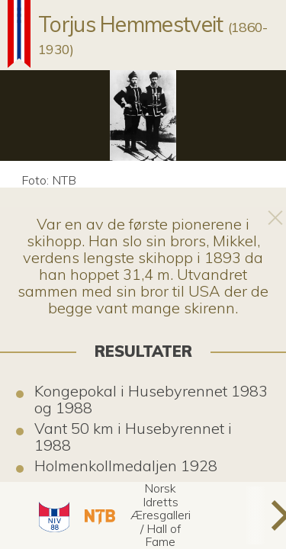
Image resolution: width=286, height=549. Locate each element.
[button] (52, 515)
